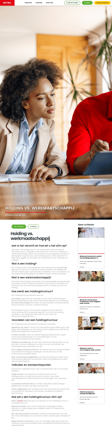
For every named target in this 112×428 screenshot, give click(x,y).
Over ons (49, 3)
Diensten (28, 3)
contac (20, 401)
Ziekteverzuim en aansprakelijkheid (87, 393)
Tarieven (38, 3)
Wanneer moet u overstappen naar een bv (90, 349)
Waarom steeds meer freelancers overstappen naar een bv (90, 301)
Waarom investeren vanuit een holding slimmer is (91, 257)
